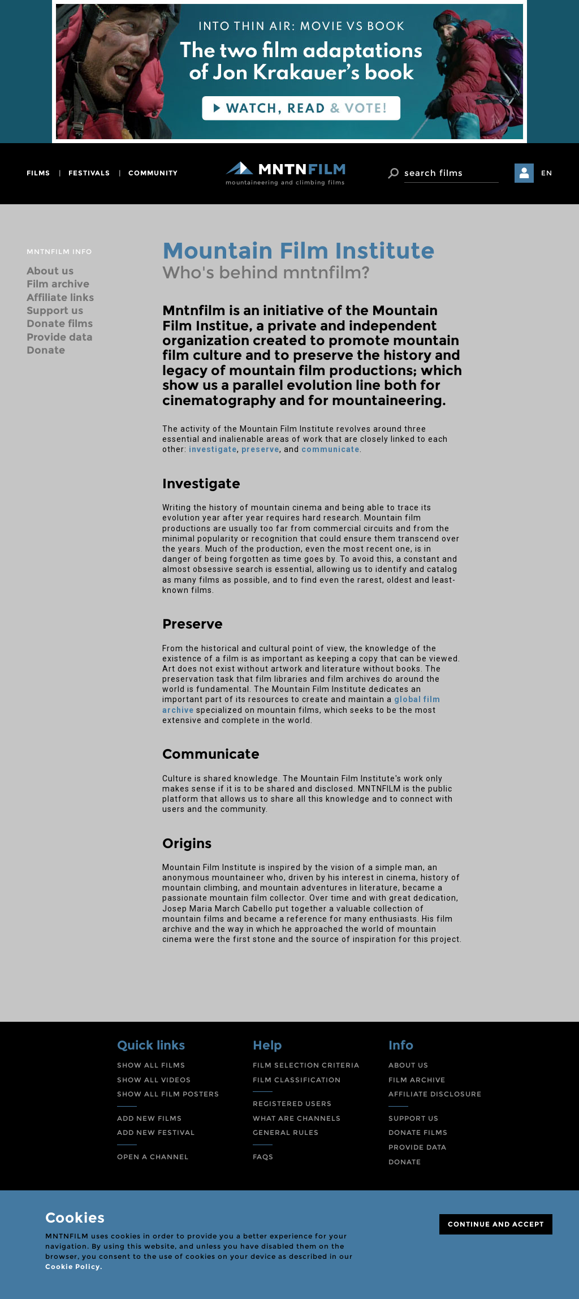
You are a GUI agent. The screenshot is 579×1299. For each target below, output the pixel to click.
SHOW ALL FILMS (151, 1065)
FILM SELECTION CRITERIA (306, 1065)
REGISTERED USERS (292, 1103)
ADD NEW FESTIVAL (156, 1132)
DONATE (404, 1162)
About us (50, 271)
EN (546, 173)
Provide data (60, 337)
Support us (55, 310)
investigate (213, 449)
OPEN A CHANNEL (153, 1156)
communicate (330, 449)
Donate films (60, 323)
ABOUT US (408, 1065)
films (38, 173)
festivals (89, 173)
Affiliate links (60, 297)
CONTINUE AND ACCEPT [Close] (496, 1224)
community (153, 173)
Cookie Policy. (73, 1266)
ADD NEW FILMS (149, 1118)
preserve (260, 449)
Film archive (58, 284)
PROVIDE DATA (417, 1147)
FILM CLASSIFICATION (297, 1080)
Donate (46, 350)
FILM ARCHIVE (417, 1080)
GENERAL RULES (286, 1132)
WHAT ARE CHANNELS (297, 1118)
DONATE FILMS (418, 1132)
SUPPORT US (413, 1118)
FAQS (263, 1156)
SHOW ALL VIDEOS (154, 1080)
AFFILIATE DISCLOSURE (435, 1094)
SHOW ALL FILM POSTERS (168, 1094)
